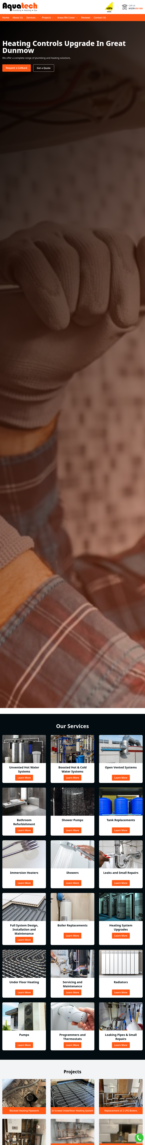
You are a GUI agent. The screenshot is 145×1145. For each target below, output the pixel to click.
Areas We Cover (67, 17)
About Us (18, 17)
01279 (136, 8)
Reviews (85, 17)
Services (32, 17)
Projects (48, 17)
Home (5, 17)
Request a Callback (16, 67)
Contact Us (100, 17)
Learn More (24, 777)
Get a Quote (44, 68)
